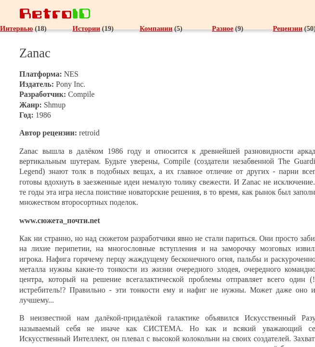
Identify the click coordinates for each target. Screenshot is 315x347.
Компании (156, 28)
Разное (222, 28)
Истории (86, 28)
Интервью (16, 28)
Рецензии (287, 28)
